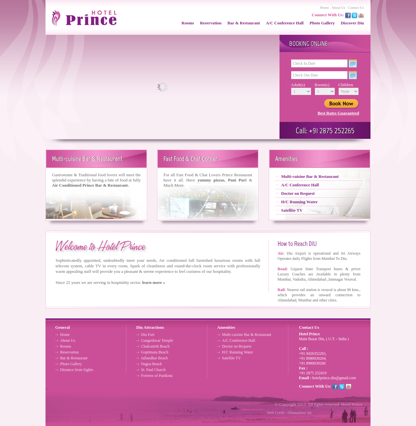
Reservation (210, 22)
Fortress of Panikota (157, 375)
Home (324, 7)
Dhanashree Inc (300, 412)
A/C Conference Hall (285, 22)
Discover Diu (352, 22)
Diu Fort (147, 334)
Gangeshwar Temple (157, 340)
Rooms (188, 22)
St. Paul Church (153, 369)
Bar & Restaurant (244, 22)
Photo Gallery (322, 22)
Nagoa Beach (151, 364)
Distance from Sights (76, 369)
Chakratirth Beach (155, 346)
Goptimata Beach (154, 352)
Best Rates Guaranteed (338, 113)
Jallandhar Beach (154, 358)
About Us (338, 7)
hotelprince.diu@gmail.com (334, 378)
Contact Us (356, 7)
